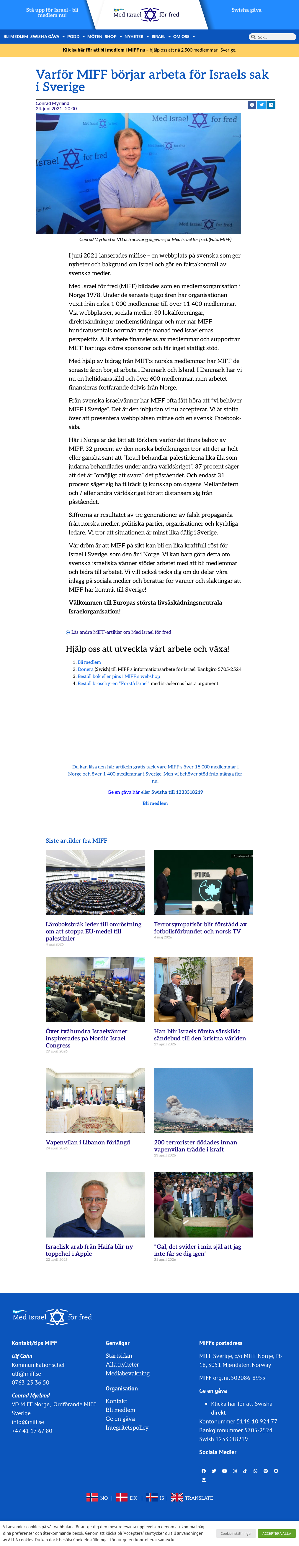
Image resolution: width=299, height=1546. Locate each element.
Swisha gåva (247, 10)
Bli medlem (16, 36)
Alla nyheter (122, 1364)
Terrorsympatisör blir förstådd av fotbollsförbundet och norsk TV (200, 928)
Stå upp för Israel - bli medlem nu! (52, 13)
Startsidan (119, 1355)
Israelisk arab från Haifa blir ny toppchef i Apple (89, 1250)
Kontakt (116, 1401)
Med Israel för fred (151, 632)
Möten (95, 36)
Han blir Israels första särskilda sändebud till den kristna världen (200, 1035)
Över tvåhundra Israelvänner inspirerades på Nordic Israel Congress (87, 1038)
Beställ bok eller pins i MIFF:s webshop (119, 676)
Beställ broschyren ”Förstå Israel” (114, 684)
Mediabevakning (128, 1373)
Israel (161, 36)
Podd (76, 36)
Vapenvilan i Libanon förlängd (88, 1142)
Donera (86, 669)
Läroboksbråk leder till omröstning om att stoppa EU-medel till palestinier (93, 931)
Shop (113, 36)
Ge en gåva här (124, 792)
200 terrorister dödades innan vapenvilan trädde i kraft (195, 1146)
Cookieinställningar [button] (236, 1533)
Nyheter (137, 36)
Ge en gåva (120, 1419)
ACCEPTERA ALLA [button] (276, 1533)
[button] (252, 105)
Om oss (184, 36)
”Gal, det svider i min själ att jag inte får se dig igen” (197, 1250)
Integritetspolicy (127, 1427)
